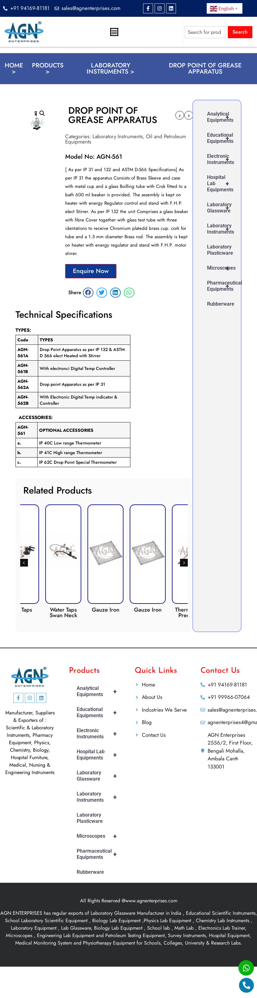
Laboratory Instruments (117, 136)
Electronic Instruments (221, 159)
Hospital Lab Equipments (221, 183)
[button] (42, 113)
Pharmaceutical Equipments (221, 286)
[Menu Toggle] (114, 32)
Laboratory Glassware (221, 207)
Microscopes (221, 268)
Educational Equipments (221, 138)
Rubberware (220, 304)
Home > (14, 68)
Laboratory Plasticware (220, 250)
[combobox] (205, 32)
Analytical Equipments (221, 117)
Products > (48, 68)
